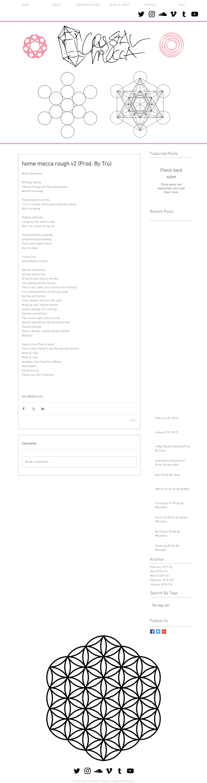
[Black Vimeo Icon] (173, 14)
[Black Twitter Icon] (141, 14)
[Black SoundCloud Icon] (162, 14)
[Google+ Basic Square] (164, 631)
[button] (150, 5)
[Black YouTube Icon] (194, 14)
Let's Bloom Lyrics (32, 396)
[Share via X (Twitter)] (33, 408)
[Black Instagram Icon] (152, 14)
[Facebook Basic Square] (152, 631)
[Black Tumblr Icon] (184, 14)
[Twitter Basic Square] (158, 631)
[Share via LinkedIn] (43, 408)
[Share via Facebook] (23, 408)
